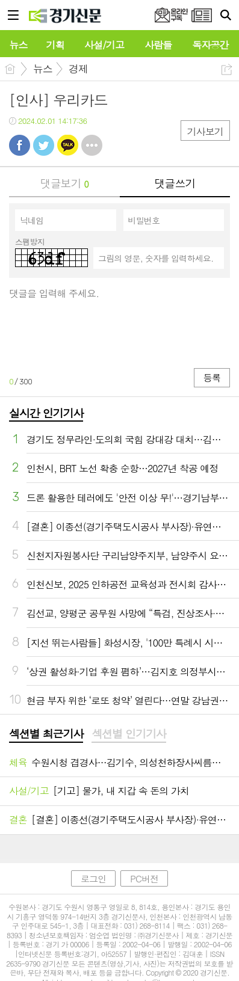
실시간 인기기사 (46, 412)
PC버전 (144, 878)
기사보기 (205, 131)
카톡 (67, 145)
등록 (211, 377)
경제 (78, 68)
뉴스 (42, 68)
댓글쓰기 (174, 183)
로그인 (93, 878)
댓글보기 (64, 183)
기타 (91, 145)
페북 (19, 145)
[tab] (46, 734)
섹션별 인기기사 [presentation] (129, 734)
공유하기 (227, 69)
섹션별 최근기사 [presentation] (46, 734)
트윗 (43, 145)
